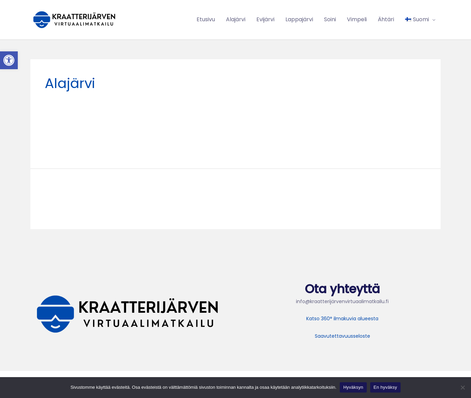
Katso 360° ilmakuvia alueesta (342, 318)
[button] (9, 60)
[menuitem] (420, 20)
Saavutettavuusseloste (342, 336)
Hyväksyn (353, 387)
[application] (432, 19)
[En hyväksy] (462, 387)
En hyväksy (385, 387)
